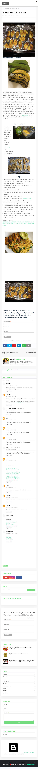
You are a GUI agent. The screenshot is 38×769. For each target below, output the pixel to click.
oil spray (7, 147)
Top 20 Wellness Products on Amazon (19, 653)
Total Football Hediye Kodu (12, 526)
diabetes (7, 8)
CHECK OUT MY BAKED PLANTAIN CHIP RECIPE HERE (18, 222)
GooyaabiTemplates (30, 764)
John (7, 418)
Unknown (8, 394)
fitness (19, 676)
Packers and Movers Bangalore (13, 471)
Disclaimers (24, 762)
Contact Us (17, 762)
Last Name (6, 331)
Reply (7, 391)
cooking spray (27, 198)
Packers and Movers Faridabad (12, 477)
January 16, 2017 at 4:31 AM (11, 429)
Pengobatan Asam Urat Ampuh (15, 408)
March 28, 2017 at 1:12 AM (11, 460)
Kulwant (8, 383)
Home (4, 8)
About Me (10, 762)
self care (19, 690)
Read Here (25, 115)
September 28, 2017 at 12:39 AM (12, 507)
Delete (11, 391)
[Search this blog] (15, 590)
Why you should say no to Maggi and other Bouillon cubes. (20, 648)
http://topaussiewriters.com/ (18, 402)
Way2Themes (15, 764)
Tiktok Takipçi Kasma (10, 539)
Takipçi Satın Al (9, 520)
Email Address (7, 321)
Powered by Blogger (18, 752)
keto (19, 679)
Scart (7, 485)
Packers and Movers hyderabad (13, 472)
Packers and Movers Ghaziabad (13, 478)
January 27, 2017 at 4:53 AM (11, 439)
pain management (19, 686)
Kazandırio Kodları (10, 524)
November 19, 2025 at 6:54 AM (11, 533)
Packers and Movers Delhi (11, 468)
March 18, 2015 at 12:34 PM (11, 396)
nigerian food (11, 341)
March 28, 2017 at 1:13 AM (11, 487)
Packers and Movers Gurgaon (12, 475)
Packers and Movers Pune (11, 476)
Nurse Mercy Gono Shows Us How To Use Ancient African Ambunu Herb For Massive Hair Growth (21, 661)
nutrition (17, 341)
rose (7, 459)
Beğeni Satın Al (9, 537)
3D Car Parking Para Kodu (11, 522)
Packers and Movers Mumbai (12, 469)
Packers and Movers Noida (12, 480)
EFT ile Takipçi (9, 538)
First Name (6, 327)
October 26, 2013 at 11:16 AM (11, 385)
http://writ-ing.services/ (13, 448)
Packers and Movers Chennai (12, 473)
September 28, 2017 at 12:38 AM (12, 497)
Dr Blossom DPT (6, 15)
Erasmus (8, 523)
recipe (22, 341)
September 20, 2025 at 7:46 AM (12, 517)
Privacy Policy (32, 762)
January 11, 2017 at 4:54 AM (11, 419)
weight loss (28, 341)
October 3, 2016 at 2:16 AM (11, 410)
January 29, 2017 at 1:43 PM (11, 449)
